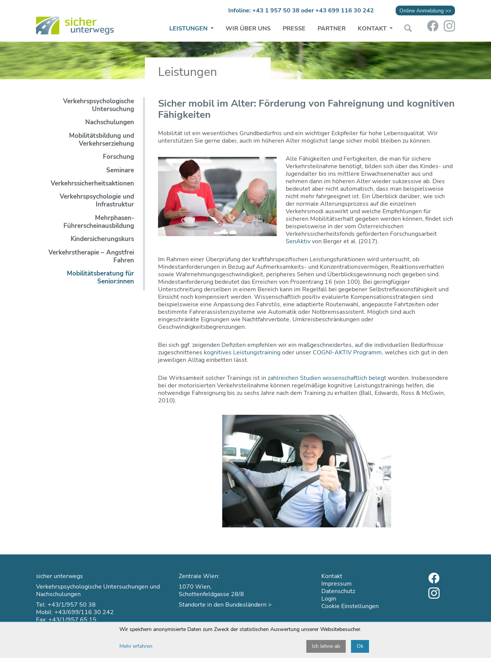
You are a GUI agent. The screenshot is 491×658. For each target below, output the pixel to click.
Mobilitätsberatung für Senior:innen (100, 277)
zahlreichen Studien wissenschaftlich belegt (327, 378)
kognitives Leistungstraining (242, 352)
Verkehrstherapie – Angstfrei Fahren (91, 256)
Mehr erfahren (135, 646)
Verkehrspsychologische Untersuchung (98, 105)
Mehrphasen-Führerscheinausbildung (98, 222)
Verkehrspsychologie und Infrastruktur (97, 200)
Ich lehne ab (326, 646)
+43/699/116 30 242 (84, 612)
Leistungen (189, 28)
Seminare (120, 170)
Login (328, 599)
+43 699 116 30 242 (344, 10)
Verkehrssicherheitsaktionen (92, 183)
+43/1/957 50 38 (72, 605)
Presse (294, 28)
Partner (332, 28)
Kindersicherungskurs (102, 239)
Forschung (118, 156)
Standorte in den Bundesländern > (225, 605)
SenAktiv (298, 241)
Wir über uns (248, 28)
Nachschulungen (109, 122)
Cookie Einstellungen (350, 606)
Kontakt (373, 28)
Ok (360, 646)
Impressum (336, 584)
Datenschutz (338, 591)
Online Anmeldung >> (425, 10)
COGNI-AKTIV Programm (347, 352)
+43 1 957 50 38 (276, 10)
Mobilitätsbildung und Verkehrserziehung (101, 139)
